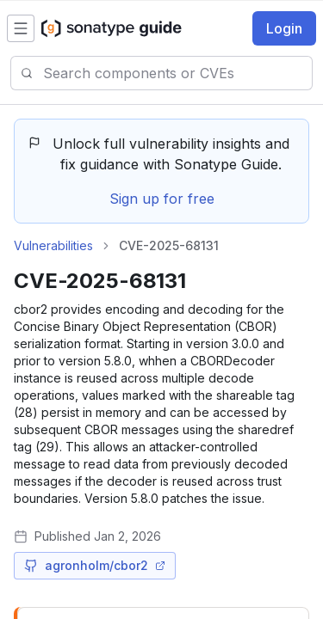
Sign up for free (161, 198)
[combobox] (177, 73)
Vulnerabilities (53, 245)
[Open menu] (20, 28)
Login (284, 28)
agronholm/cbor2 (94, 565)
